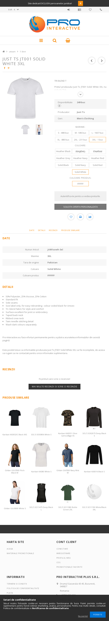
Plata (10, 593)
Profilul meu (63, 558)
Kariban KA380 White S (41, 471)
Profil (79, 9)
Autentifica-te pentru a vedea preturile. (80, 196)
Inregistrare (63, 553)
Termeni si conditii (17, 583)
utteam (12, 51)
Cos (58, 562)
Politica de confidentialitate (23, 588)
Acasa (10, 548)
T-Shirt (23, 51)
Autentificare (68, 9)
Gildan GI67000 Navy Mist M (67, 471)
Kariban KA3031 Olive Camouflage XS (67, 434)
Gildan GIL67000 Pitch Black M (15, 471)
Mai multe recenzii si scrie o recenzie (54, 386)
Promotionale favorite (90, 9)
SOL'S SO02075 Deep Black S (94, 434)
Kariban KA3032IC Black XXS (15, 434)
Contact (101, 9)
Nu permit (83, 616)
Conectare (62, 548)
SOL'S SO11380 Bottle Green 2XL (67, 508)
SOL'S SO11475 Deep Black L (41, 508)
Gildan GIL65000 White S (15, 508)
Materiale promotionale (20, 553)
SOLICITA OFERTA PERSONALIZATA (80, 206)
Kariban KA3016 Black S (94, 471)
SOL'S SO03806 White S (41, 434)
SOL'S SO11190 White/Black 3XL (94, 508)
